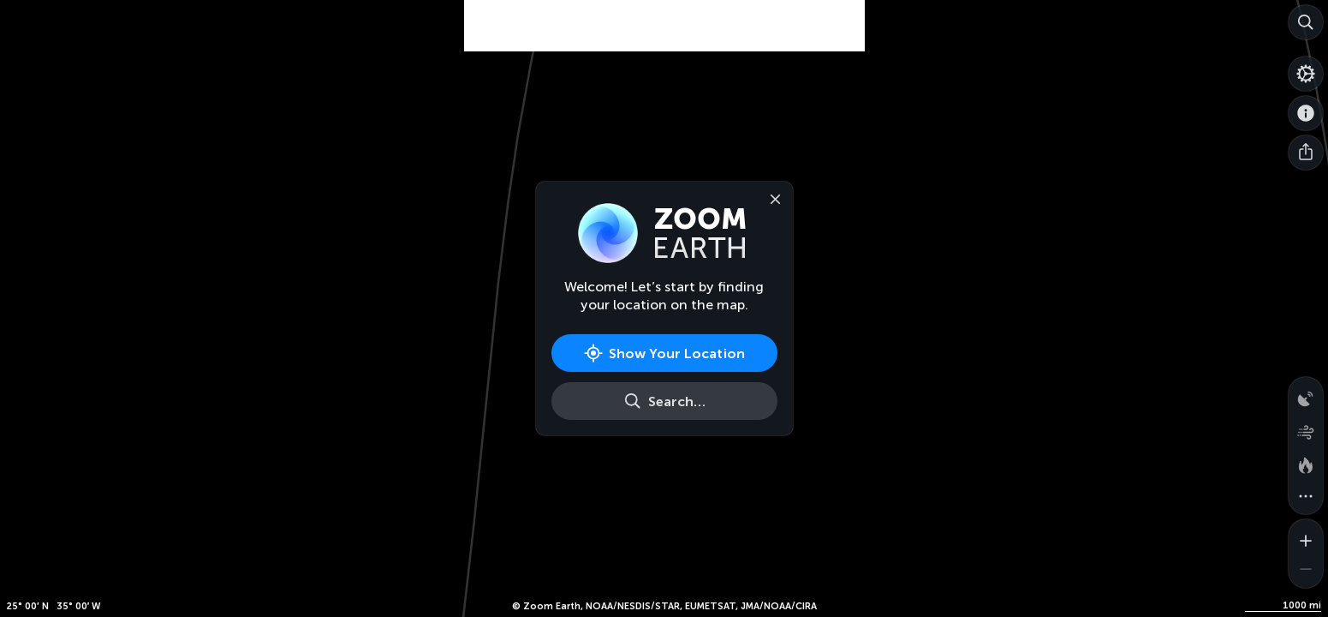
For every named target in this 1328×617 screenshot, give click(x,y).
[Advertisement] (664, 43)
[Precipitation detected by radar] (1306, 394)
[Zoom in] (1306, 536)
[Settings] (1306, 74)
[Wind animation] (1306, 428)
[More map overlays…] (1306, 497)
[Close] (772, 198)
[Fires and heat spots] (1306, 463)
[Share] (1306, 152)
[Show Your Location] (664, 353)
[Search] (1306, 22)
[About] (1306, 113)
